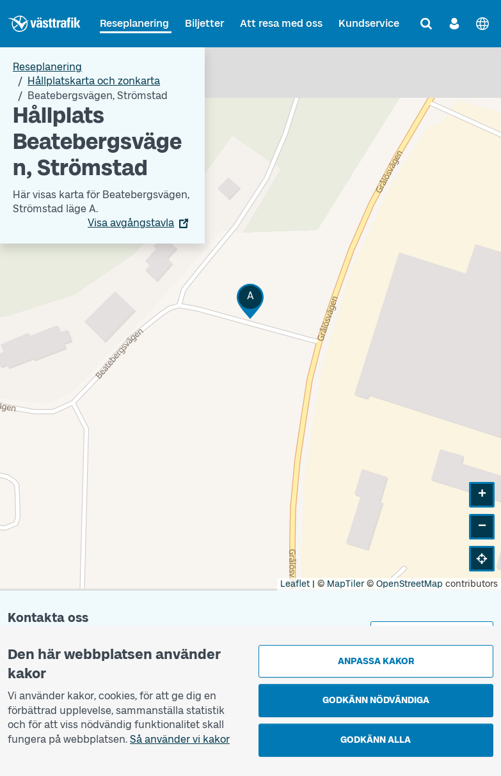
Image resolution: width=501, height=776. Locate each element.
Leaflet (295, 583)
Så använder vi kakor (180, 739)
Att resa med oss (281, 23)
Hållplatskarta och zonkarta (94, 81)
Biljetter (204, 23)
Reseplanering (134, 23)
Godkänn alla (375, 739)
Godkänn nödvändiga (375, 700)
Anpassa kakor (376, 661)
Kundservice (368, 23)
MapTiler (345, 583)
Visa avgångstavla (131, 223)
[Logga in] (454, 24)
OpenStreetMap (409, 583)
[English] (482, 24)
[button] (250, 301)
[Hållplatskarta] (250, 319)
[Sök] (426, 24)
